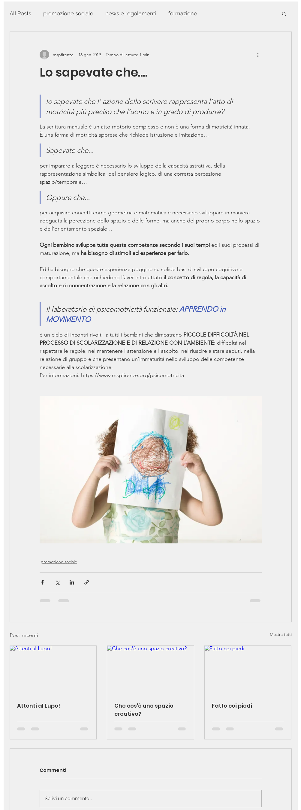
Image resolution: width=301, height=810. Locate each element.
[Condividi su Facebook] (42, 582)
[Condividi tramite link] (86, 582)
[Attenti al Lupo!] (53, 670)
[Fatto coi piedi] (248, 670)
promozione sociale (68, 13)
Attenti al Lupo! (38, 705)
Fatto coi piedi (232, 705)
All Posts (20, 13)
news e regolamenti (130, 13)
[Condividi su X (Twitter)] (57, 582)
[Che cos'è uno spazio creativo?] (150, 670)
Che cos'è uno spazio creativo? (143, 710)
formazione (182, 13)
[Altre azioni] (258, 54)
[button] (284, 13)
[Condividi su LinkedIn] (72, 582)
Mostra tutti (281, 634)
